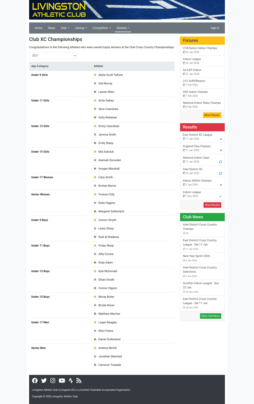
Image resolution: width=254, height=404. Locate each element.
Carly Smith (105, 177)
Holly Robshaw (107, 117)
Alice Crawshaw (108, 109)
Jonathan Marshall (110, 356)
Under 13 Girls (40, 126)
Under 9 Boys (39, 220)
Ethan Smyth (106, 279)
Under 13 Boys (40, 271)
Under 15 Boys (40, 296)
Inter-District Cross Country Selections (200, 271)
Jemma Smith (107, 134)
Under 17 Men (40, 322)
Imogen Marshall (108, 168)
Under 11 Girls (40, 100)
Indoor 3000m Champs (202, 183)
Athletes (122, 28)
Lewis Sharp (106, 228)
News (51, 28)
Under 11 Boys (40, 245)
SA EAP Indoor (202, 72)
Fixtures (190, 40)
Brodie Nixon (106, 305)
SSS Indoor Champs (202, 94)
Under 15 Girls (40, 151)
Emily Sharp (105, 143)
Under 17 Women (42, 177)
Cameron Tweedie (109, 365)
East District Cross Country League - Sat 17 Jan (200, 244)
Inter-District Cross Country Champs (200, 229)
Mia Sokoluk (106, 151)
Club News (193, 216)
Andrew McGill (107, 348)
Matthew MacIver (109, 313)
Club (64, 28)
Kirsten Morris (107, 185)
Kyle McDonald (107, 271)
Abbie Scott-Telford (110, 75)
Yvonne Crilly (106, 194)
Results (190, 127)
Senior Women (40, 194)
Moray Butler (106, 296)
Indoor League (202, 61)
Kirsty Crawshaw (108, 126)
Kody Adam (105, 262)
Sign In (215, 28)
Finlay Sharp (106, 245)
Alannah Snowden (109, 160)
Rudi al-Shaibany (108, 237)
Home (38, 28)
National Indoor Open (202, 160)
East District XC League (202, 137)
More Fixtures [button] (212, 115)
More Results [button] (212, 205)
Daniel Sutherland (109, 339)
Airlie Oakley (106, 100)
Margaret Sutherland (111, 211)
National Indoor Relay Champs (202, 105)
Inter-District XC (202, 171)
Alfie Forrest (106, 254)
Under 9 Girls (39, 75)
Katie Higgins (106, 203)
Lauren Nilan (106, 92)
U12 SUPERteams (202, 83)
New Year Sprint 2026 (196, 258)
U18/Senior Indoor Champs (202, 50)
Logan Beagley (107, 322)
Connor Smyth (107, 220)
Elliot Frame (105, 331)
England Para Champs (202, 149)
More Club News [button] (211, 316)
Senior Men (38, 348)
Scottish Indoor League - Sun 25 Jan (201, 287)
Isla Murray (105, 83)
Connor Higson (107, 288)
